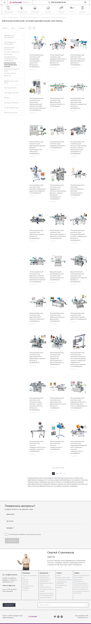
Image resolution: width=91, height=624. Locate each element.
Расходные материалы (46, 593)
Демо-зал (60, 587)
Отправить (12, 541)
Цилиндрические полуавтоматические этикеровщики (10, 58)
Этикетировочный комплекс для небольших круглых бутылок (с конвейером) (36, 234)
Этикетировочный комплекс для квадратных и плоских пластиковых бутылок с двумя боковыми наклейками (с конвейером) (58, 192)
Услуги (59, 573)
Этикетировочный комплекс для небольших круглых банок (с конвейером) (78, 316)
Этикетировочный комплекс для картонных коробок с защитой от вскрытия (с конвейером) (58, 234)
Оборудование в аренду (64, 579)
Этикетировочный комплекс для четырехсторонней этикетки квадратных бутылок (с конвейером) (78, 235)
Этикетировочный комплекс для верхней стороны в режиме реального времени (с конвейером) (77, 60)
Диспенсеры (8, 54)
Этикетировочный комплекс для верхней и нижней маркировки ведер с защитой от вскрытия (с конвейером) (37, 276)
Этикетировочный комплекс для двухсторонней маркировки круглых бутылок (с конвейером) (37, 357)
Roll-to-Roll (7, 76)
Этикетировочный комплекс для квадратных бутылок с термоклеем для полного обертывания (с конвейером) (78, 403)
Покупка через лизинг (63, 577)
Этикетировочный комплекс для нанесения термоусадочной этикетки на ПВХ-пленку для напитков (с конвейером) (37, 104)
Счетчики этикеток (10, 73)
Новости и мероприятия (29, 575)
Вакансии (25, 579)
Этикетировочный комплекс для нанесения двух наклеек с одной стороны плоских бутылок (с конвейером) (36, 404)
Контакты (25, 590)
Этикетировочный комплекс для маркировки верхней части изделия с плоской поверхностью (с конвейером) (78, 447)
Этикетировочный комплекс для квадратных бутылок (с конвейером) (57, 144)
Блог (23, 577)
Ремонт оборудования (81, 589)
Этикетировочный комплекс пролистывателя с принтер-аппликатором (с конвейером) (77, 190)
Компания (26, 573)
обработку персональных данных (30, 534)
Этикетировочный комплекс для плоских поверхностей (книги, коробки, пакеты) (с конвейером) (37, 446)
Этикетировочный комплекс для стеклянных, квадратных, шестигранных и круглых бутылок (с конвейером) (57, 358)
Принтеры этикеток (46, 587)
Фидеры (42, 591)
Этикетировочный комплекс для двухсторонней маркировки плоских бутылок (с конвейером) (58, 403)
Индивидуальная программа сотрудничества (62, 583)
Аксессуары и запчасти (47, 589)
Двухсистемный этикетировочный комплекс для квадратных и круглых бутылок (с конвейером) (78, 276)
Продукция (44, 573)
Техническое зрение (46, 597)
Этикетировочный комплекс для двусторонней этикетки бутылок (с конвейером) (57, 102)
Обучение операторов (81, 587)
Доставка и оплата (28, 586)
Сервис (76, 573)
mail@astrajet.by (11, 575)
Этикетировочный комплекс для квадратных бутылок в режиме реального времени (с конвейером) (58, 60)
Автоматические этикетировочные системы (10, 64)
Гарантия (25, 584)
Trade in (59, 575)
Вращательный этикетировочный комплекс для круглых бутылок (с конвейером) (57, 276)
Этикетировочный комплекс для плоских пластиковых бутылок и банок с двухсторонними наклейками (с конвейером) (78, 147)
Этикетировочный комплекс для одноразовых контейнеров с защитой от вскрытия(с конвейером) (36, 61)
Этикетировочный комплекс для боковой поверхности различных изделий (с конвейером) (37, 189)
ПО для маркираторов (46, 595)
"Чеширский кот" (82, 617)
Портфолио (26, 588)
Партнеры (25, 582)
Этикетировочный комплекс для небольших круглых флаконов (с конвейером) (57, 317)
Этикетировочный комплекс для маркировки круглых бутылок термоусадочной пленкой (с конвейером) (37, 147)
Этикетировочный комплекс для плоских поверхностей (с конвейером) (57, 445)
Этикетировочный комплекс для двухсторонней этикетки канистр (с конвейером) (36, 317)
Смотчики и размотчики (11, 52)
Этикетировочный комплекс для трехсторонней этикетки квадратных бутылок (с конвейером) (78, 103)
